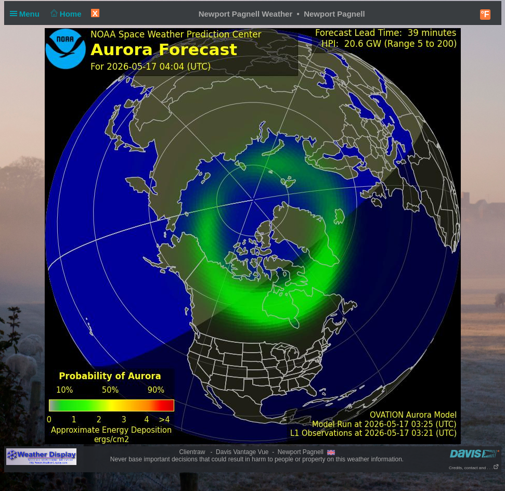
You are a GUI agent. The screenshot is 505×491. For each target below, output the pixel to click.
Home (65, 13)
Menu (27, 13)
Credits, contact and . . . (474, 468)
